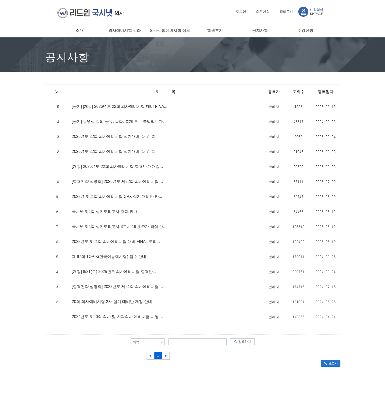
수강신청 (305, 30)
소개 (80, 30)
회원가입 (263, 12)
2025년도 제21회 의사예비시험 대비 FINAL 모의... (116, 242)
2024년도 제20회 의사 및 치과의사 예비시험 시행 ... (117, 317)
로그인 (241, 12)
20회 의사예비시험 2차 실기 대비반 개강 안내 (112, 302)
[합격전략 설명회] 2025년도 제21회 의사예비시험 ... (117, 287)
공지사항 (260, 30)
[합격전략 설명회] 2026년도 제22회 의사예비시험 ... (117, 182)
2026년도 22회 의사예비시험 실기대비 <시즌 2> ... (116, 137)
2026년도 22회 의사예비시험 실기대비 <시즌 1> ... (116, 152)
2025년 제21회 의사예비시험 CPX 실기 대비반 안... (117, 197)
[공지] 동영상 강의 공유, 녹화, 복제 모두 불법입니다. (118, 122)
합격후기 (215, 30)
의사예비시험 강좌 (124, 30)
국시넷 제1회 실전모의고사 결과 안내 (105, 212)
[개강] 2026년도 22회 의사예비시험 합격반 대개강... (117, 167)
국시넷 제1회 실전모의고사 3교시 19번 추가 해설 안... (119, 227)
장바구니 (286, 12)
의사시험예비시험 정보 (170, 30)
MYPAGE (316, 12)
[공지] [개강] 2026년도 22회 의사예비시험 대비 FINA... (119, 107)
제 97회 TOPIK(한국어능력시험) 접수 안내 (109, 257)
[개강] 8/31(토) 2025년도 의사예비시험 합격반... (114, 272)
